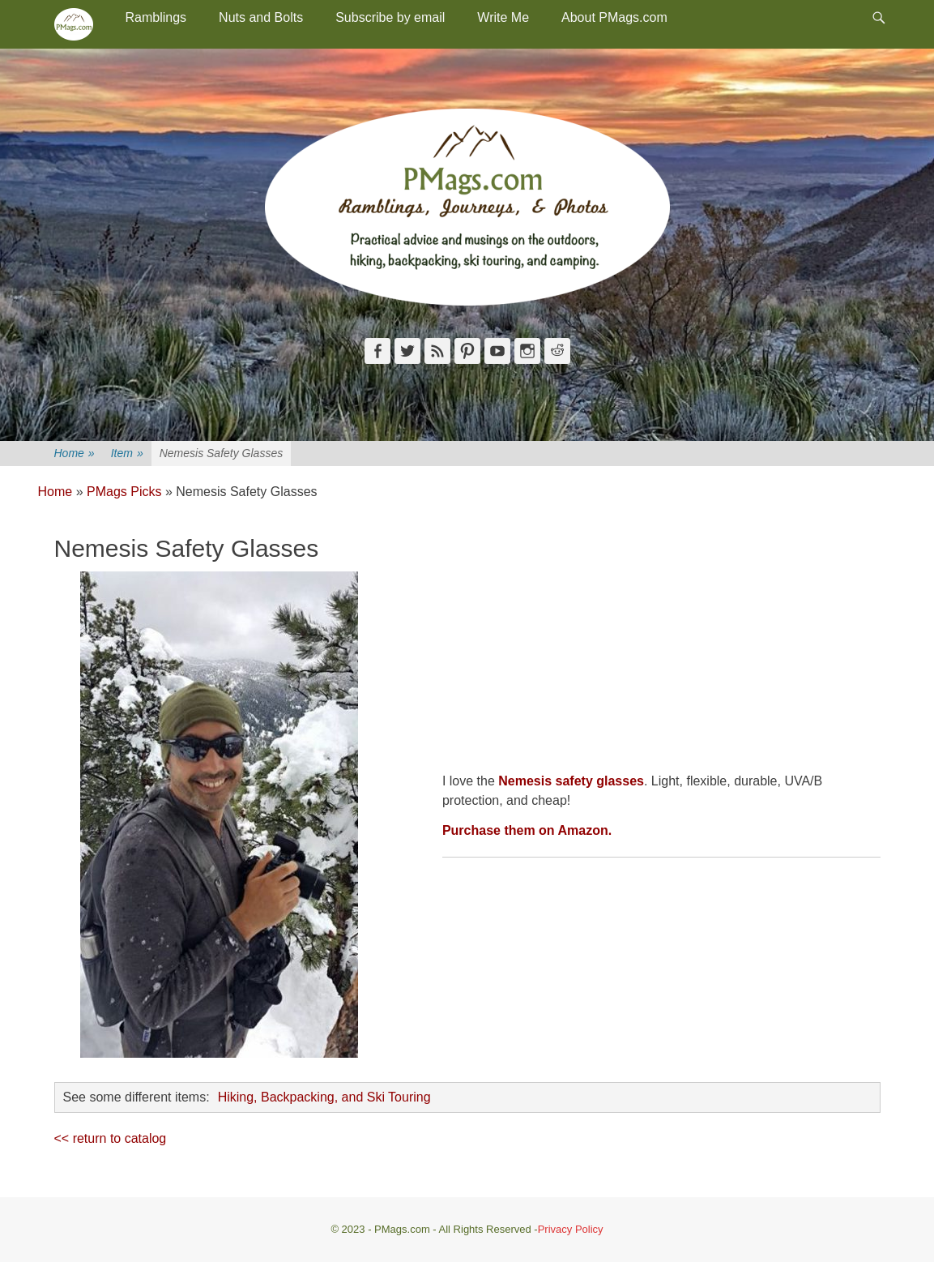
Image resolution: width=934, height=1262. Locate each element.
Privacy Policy (570, 1229)
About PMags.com (614, 17)
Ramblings (156, 17)
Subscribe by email (390, 17)
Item (127, 453)
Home (74, 453)
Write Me (503, 17)
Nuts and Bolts (261, 17)
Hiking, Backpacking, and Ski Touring (324, 1097)
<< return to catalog (110, 1138)
